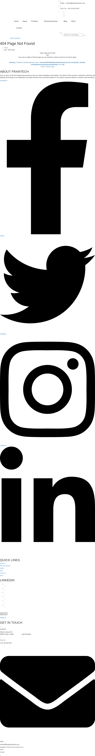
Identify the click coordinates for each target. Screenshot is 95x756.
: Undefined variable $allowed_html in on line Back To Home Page (48, 64)
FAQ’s (73, 21)
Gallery (2, 568)
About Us (2, 563)
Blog (65, 21)
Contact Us (3, 573)
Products (34, 21)
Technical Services (51, 21)
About (25, 21)
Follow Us (3, 618)
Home (16, 21)
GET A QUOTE (15, 38)
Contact (19, 28)
